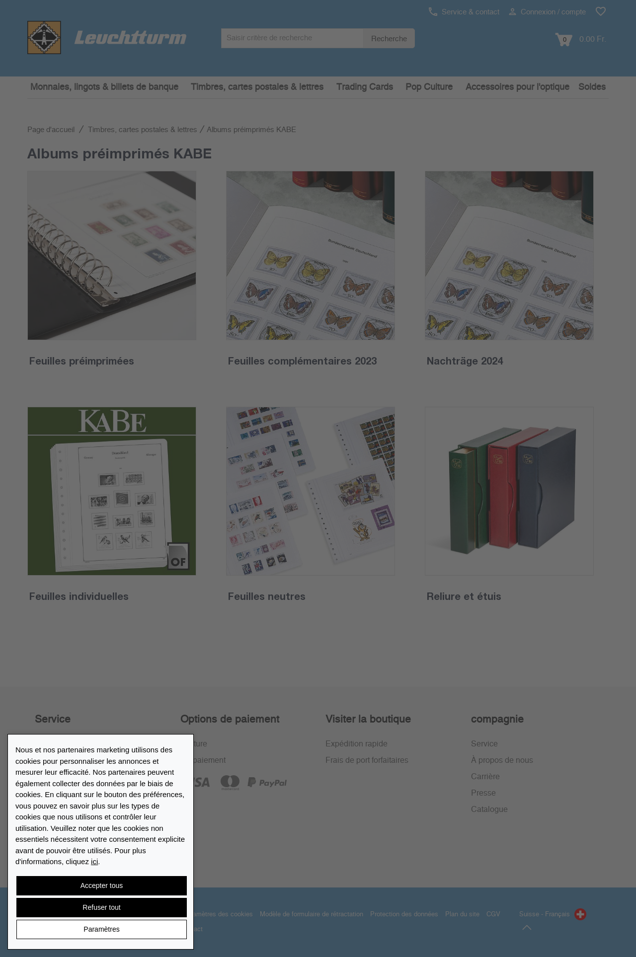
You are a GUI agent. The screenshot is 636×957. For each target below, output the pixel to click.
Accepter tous (101, 885)
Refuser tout (101, 907)
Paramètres (101, 929)
